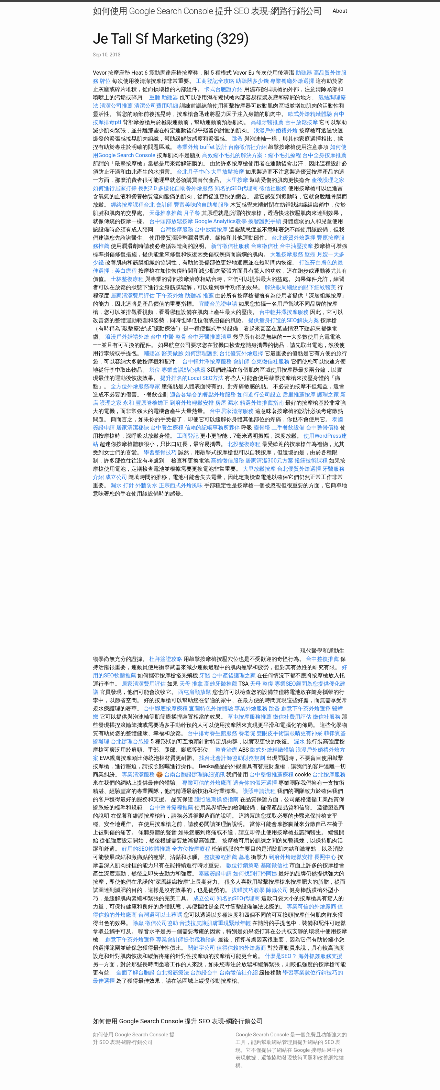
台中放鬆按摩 (302, 122)
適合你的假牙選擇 (255, 783)
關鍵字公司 (201, 948)
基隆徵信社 (274, 865)
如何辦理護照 (201, 353)
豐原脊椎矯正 (152, 403)
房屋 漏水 (227, 403)
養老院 (247, 733)
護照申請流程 (259, 791)
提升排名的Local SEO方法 (191, 378)
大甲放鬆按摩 (228, 171)
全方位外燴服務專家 (136, 386)
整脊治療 (226, 749)
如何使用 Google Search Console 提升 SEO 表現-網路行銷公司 (207, 11)
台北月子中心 (193, 171)
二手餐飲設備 (288, 427)
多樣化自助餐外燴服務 (185, 188)
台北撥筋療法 (172, 972)
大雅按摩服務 (287, 254)
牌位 (105, 81)
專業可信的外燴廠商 (207, 783)
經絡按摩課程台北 (133, 204)
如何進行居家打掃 (115, 188)
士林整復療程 (127, 279)
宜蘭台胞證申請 (218, 304)
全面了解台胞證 (135, 972)
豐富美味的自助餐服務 (201, 204)
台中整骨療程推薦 (172, 807)
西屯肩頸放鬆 (195, 692)
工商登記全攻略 (215, 81)
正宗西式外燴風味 (181, 485)
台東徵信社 (264, 246)
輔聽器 (152, 353)
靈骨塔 (262, 427)
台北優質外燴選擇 (294, 238)
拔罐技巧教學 (249, 890)
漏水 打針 (122, 485)
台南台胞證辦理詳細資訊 (194, 774)
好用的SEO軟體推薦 (146, 849)
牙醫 (204, 675)
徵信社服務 (273, 188)
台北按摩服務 (328, 774)
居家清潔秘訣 (132, 427)
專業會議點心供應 (184, 370)
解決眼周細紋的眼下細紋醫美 (300, 287)
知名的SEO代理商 (236, 188)
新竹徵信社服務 (230, 246)
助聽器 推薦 (199, 295)
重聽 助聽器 (163, 97)
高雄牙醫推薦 (267, 122)
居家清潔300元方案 (269, 460)
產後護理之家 (327, 180)
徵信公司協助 (161, 923)
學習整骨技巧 (161, 452)
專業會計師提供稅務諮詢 (186, 939)
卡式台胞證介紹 (223, 89)
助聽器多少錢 (252, 81)
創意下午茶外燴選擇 (306, 708)
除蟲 (138, 923)
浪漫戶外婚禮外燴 (276, 130)
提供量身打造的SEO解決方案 (283, 320)
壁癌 (310, 254)
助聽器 (304, 72)
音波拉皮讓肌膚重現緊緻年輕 (215, 923)
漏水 (299, 741)
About (339, 11)
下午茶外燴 (170, 295)
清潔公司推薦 (116, 105)
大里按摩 (237, 180)
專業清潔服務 (138, 774)
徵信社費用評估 (292, 716)
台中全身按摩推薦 (324, 155)
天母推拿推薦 (165, 213)
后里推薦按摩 (300, 394)
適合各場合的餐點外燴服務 (203, 394)
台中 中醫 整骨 (168, 337)
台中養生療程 (168, 427)
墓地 (244, 857)
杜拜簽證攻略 (165, 659)
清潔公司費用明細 (156, 105)
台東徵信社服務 (270, 361)
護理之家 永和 (117, 403)
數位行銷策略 (242, 865)
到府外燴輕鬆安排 (192, 403)
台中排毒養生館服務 (213, 733)
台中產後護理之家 (234, 675)
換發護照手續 (264, 221)
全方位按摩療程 (191, 849)
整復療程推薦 (220, 857)
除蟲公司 (277, 890)
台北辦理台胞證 (130, 741)
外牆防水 (146, 485)
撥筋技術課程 (312, 460)
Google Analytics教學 (221, 221)
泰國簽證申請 (215, 873)
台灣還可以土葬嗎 (160, 915)
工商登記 (188, 436)
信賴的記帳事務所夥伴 (212, 427)
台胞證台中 (204, 972)
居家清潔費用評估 (133, 295)
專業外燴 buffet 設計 (202, 147)
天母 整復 (261, 683)
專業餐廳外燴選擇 (293, 81)
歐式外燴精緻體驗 (310, 114)
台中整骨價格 (323, 427)
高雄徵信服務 (227, 460)
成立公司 (116, 477)
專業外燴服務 (250, 708)
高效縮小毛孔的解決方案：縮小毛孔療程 (251, 155)
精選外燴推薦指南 (262, 403)
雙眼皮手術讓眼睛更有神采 (289, 733)
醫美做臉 (173, 353)
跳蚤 (237, 138)
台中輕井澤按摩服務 (284, 312)
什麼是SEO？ (281, 956)
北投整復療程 (244, 444)
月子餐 (192, 213)
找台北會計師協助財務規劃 (232, 758)
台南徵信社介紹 (247, 147)
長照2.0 (147, 188)
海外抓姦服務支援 (320, 956)
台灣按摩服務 (177, 229)
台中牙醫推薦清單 (210, 337)
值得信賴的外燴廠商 (241, 948)
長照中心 (325, 857)
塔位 (154, 370)
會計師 (164, 204)
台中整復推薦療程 (272, 774)
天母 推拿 (191, 683)
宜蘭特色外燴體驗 (211, 708)
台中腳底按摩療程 (166, 708)
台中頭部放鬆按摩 (172, 221)
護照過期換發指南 (217, 799)
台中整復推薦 (322, 659)
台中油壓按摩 (297, 246)
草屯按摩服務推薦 (250, 716)
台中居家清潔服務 (232, 411)
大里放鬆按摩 (260, 469)
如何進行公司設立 (259, 394)
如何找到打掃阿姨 (255, 873)
